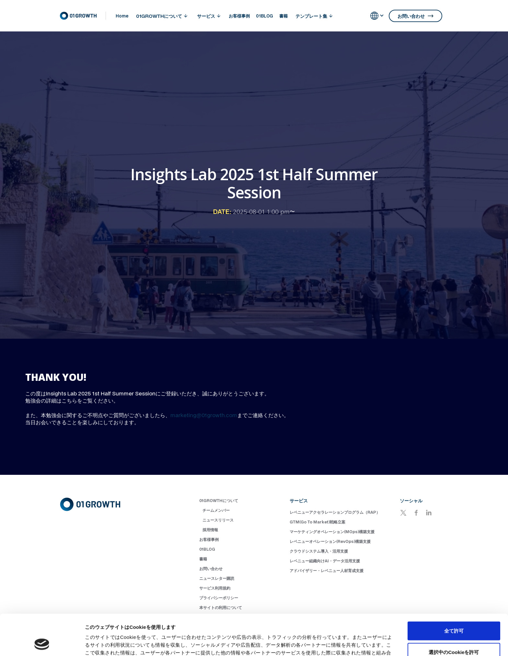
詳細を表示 (312, 643)
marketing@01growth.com (203, 415)
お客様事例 (239, 16)
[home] (83, 16)
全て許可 (454, 592)
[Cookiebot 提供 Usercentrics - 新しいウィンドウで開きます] (42, 643)
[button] (161, 16)
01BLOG (264, 16)
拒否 (454, 635)
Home (122, 16)
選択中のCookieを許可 (454, 613)
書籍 (283, 16)
